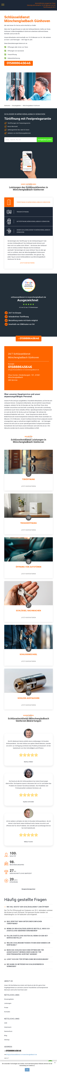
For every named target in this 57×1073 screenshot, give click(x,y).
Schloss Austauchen (28, 698)
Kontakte (7, 1011)
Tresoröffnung (28, 523)
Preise (6, 1007)
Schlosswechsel (28, 654)
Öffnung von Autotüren (28, 567)
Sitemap (7, 1039)
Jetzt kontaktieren (27, 263)
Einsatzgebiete (9, 999)
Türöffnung (28, 479)
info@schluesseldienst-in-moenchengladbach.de (23, 370)
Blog (5, 1035)
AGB (5, 1023)
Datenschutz (8, 1031)
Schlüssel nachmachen (28, 611)
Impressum (7, 1027)
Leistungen (7, 1003)
